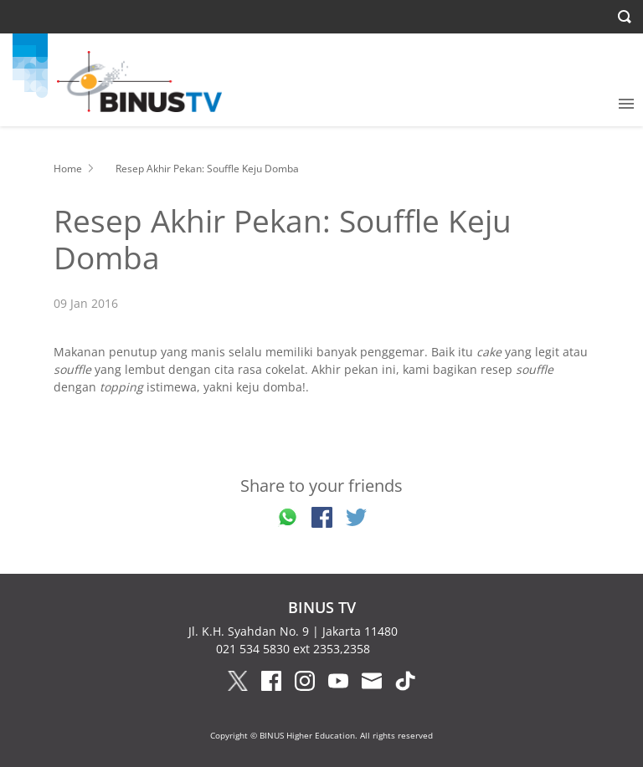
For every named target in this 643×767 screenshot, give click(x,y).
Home (68, 168)
